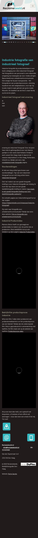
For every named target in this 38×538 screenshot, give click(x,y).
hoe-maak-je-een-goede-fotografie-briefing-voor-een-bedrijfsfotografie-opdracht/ (18, 191)
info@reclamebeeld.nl (11, 447)
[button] (5, 28)
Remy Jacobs (12, 473)
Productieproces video (15, 331)
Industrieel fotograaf (9, 178)
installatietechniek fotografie (12, 162)
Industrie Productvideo (27, 232)
